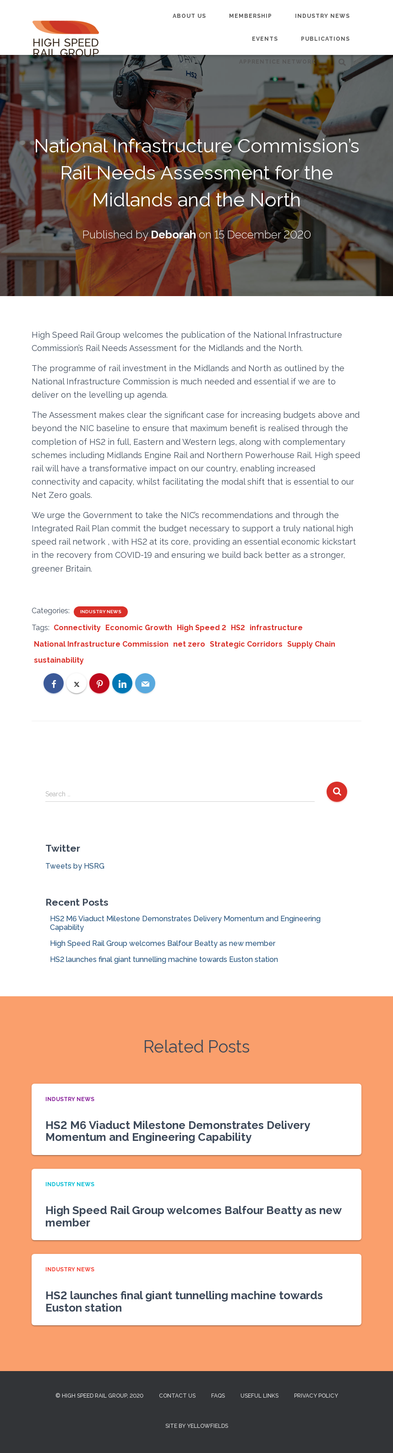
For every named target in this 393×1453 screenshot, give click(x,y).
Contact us (177, 1396)
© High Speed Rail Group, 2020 (99, 1396)
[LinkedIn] (122, 683)
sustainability (59, 660)
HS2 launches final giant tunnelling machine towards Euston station (164, 959)
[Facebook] (54, 683)
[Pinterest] (99, 683)
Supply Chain (311, 644)
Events (265, 39)
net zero (189, 644)
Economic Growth (138, 627)
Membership (250, 16)
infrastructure (276, 627)
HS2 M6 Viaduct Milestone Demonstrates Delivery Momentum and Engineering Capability (177, 1131)
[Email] (145, 683)
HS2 (238, 627)
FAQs (218, 1396)
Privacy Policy (316, 1396)
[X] (76, 683)
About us (189, 16)
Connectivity (77, 627)
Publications (325, 39)
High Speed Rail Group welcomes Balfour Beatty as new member (162, 943)
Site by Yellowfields (196, 1426)
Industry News (322, 16)
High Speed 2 (201, 627)
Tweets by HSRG (74, 866)
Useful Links (259, 1396)
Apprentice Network (277, 62)
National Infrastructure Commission (101, 644)
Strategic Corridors (246, 644)
